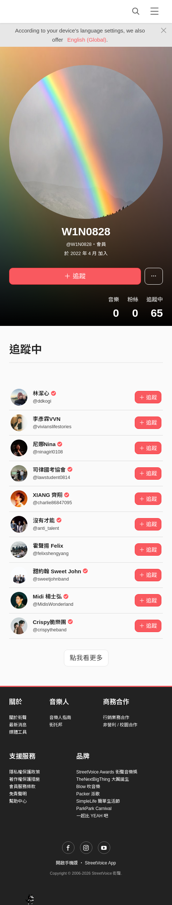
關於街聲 (18, 717)
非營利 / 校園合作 (120, 724)
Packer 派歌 (88, 793)
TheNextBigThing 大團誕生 (102, 779)
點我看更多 (86, 658)
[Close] (164, 30)
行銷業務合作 (116, 717)
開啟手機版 (67, 863)
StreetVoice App (100, 863)
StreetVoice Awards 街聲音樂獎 (106, 772)
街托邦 (55, 724)
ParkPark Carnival (94, 808)
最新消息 (18, 724)
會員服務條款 (22, 786)
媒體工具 (18, 732)
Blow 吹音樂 (88, 786)
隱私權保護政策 (24, 772)
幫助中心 (18, 801)
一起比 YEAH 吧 (92, 815)
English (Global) (86, 40)
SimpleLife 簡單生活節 (98, 801)
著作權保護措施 (24, 779)
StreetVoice (39, 11)
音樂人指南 (60, 717)
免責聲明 (18, 793)
